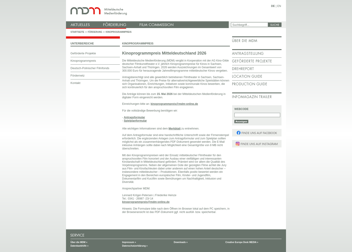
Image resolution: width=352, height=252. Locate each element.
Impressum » (129, 242)
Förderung (95, 32)
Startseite (77, 32)
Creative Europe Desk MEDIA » (241, 242)
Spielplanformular (135, 120)
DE (273, 6)
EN (279, 6)
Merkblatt (175, 128)
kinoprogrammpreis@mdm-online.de (174, 103)
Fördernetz (77, 75)
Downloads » (181, 242)
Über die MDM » (78, 242)
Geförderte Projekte (83, 53)
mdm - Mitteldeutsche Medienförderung (148, 10)
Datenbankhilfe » (79, 246)
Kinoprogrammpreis (119, 32)
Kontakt (75, 83)
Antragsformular (134, 117)
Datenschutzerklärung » (134, 246)
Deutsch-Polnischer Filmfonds (89, 68)
